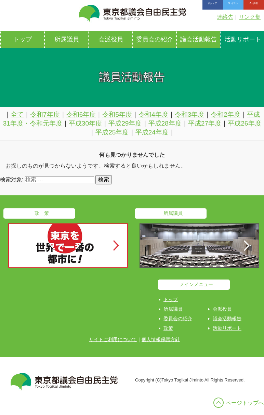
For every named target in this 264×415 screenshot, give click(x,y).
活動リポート (227, 328)
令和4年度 (153, 114)
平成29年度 (125, 123)
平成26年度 (244, 123)
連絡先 (225, 17)
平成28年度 (165, 123)
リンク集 (250, 17)
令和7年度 (45, 114)
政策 (168, 328)
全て (17, 114)
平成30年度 (85, 123)
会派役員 (110, 39)
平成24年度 (152, 132)
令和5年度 (117, 114)
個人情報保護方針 (161, 339)
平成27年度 (204, 123)
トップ (22, 39)
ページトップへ (245, 403)
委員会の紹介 (154, 39)
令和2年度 (225, 114)
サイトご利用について (113, 339)
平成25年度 (112, 132)
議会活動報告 (198, 39)
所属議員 (66, 39)
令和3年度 (189, 114)
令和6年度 (81, 114)
